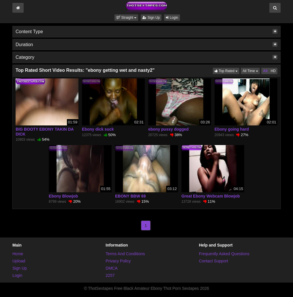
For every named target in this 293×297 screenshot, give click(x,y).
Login (172, 18)
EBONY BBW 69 (130, 196)
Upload (18, 261)
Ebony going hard (232, 129)
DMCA (111, 268)
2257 (110, 275)
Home (17, 253)
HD (273, 71)
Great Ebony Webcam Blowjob (210, 196)
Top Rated (227, 70)
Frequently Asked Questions (224, 253)
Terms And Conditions (125, 253)
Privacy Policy (118, 261)
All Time (251, 70)
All (265, 71)
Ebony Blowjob (63, 196)
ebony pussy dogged (168, 129)
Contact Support (213, 261)
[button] (126, 17)
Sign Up (151, 18)
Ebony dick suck (98, 129)
